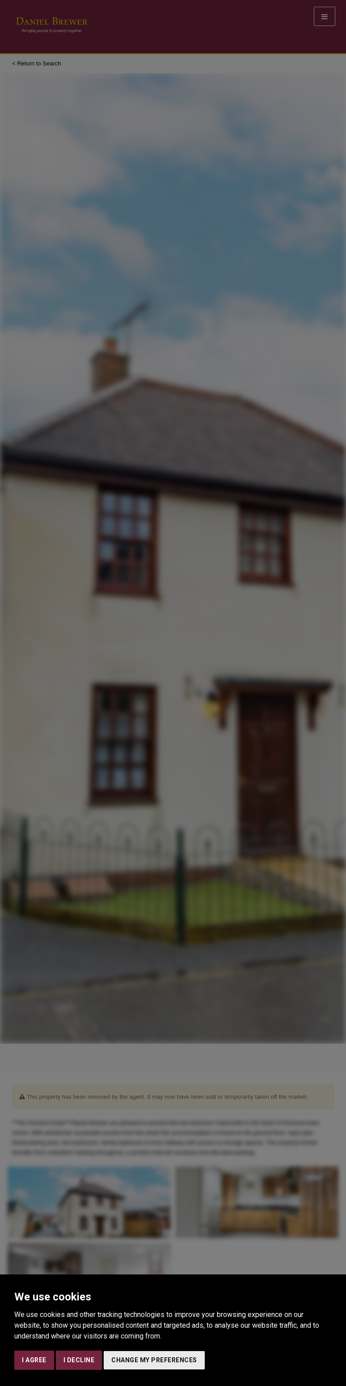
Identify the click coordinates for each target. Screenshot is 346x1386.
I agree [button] (34, 1360)
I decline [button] (79, 1360)
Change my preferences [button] (154, 1360)
